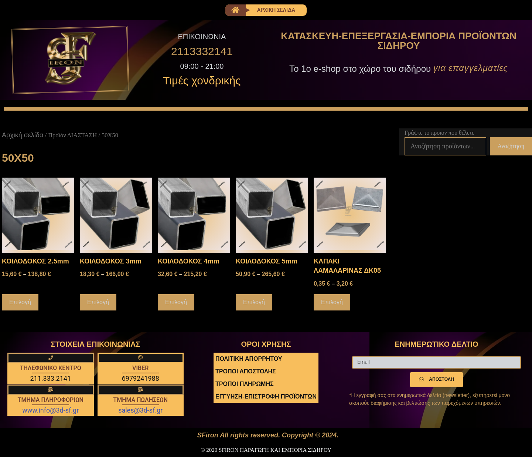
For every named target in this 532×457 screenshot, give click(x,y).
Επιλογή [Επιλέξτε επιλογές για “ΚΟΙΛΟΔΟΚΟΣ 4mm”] (176, 302)
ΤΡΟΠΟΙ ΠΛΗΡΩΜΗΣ (244, 384)
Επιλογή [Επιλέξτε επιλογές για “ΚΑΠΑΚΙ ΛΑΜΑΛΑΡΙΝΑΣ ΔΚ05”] (332, 302)
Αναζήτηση (511, 147)
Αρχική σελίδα (22, 136)
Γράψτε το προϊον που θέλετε (439, 133)
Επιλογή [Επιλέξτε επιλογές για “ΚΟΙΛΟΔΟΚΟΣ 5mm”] (254, 302)
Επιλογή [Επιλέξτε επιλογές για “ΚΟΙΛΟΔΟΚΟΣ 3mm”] (98, 302)
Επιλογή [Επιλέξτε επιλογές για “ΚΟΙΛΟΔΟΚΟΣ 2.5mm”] (20, 302)
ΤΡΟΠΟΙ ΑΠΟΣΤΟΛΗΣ (245, 372)
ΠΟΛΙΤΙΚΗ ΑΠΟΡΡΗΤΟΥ (248, 359)
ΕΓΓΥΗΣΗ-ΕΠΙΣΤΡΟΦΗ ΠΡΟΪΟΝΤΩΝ (266, 397)
